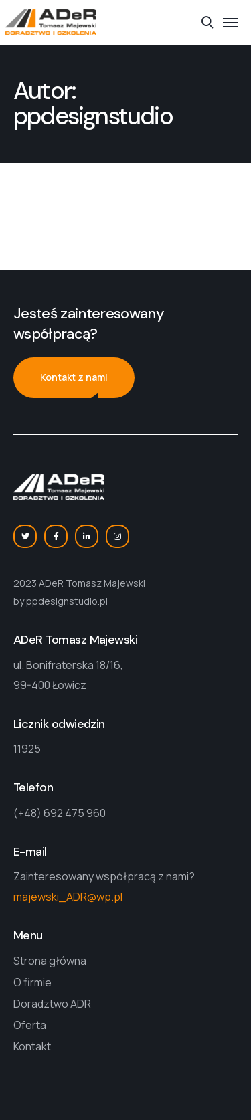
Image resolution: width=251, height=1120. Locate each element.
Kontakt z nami (74, 377)
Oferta (29, 1025)
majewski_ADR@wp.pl (67, 896)
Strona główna (49, 960)
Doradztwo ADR (52, 1003)
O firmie (32, 982)
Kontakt (32, 1046)
